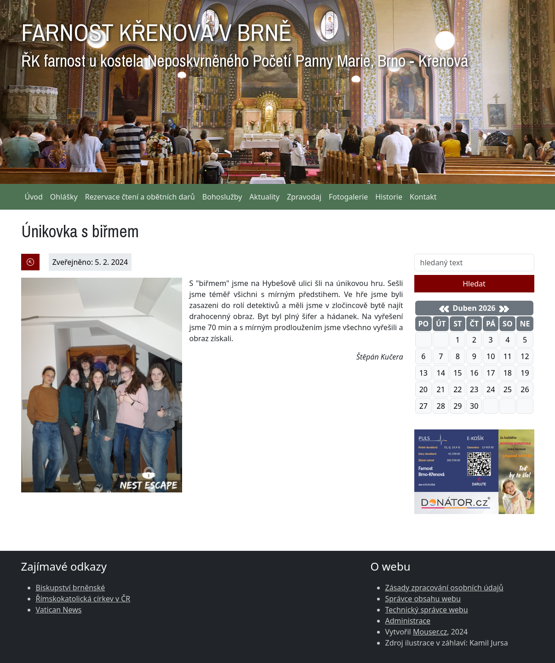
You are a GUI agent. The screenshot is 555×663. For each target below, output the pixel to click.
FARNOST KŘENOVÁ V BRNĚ (244, 41)
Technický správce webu (426, 610)
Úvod (34, 197)
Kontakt (423, 197)
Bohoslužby (222, 197)
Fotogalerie (348, 197)
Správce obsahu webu (423, 599)
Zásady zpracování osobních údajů (444, 588)
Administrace (408, 621)
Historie (388, 197)
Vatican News (59, 610)
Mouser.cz (430, 632)
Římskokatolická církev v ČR (83, 599)
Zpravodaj (304, 197)
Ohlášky (64, 197)
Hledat (474, 284)
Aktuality (264, 197)
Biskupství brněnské (70, 588)
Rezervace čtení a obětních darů (140, 197)
